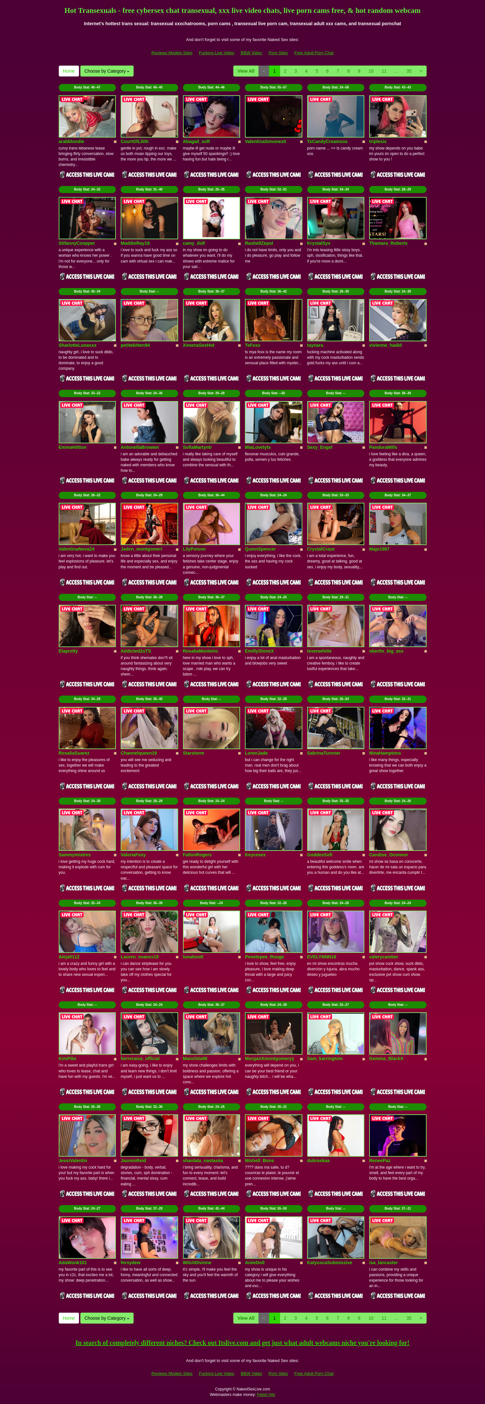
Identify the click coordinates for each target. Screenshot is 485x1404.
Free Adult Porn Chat (313, 52)
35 (409, 71)
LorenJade (256, 753)
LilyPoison (194, 549)
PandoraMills (383, 447)
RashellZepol (259, 243)
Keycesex (255, 854)
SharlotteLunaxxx (77, 345)
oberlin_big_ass (386, 651)
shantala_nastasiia (203, 1160)
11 (384, 71)
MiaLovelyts (258, 447)
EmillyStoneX (259, 651)
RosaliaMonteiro (200, 651)
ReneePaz (379, 1160)
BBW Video (251, 52)
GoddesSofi (320, 854)
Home (69, 71)
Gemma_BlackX (386, 1058)
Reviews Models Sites (171, 52)
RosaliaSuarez (74, 753)
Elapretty (68, 651)
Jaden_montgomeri (141, 549)
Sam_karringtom (325, 1058)
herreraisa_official (140, 1058)
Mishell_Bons (259, 1160)
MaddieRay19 (135, 243)
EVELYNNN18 (322, 956)
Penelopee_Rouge (264, 956)
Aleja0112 (69, 956)
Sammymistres (75, 854)
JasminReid (133, 1160)
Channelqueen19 (139, 753)
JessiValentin (73, 1160)
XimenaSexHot (199, 345)
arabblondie (71, 141)
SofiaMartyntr (197, 447)
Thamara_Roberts (388, 243)
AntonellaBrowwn (140, 447)
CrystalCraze (321, 549)
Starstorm (193, 753)
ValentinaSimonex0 (265, 141)
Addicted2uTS (136, 651)
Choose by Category (107, 71)
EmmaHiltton (72, 447)
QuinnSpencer (260, 549)
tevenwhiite (319, 651)
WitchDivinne (197, 1262)
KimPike (67, 1058)
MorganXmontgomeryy (269, 1058)
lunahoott (193, 956)
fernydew (130, 1262)
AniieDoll (255, 1262)
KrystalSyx (318, 243)
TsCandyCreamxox (327, 141)
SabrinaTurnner (323, 753)
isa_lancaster (383, 1262)
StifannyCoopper (77, 243)
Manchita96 (195, 1058)
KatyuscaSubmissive (329, 1262)
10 (371, 71)
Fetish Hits (266, 1394)
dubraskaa (318, 1160)
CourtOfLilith (134, 141)
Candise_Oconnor (388, 854)
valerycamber (383, 956)
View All (246, 71)
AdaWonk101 (73, 1262)
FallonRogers (197, 854)
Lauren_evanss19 (140, 956)
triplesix (378, 141)
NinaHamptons (385, 753)
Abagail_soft (196, 141)
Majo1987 (379, 549)
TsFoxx (252, 345)
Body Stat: (87, 87)
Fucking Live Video (216, 52)
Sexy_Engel (320, 447)
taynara (315, 345)
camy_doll (194, 243)
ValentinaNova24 (77, 549)
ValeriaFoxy (133, 854)
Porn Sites (278, 52)
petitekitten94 (135, 345)
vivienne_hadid (385, 345)
